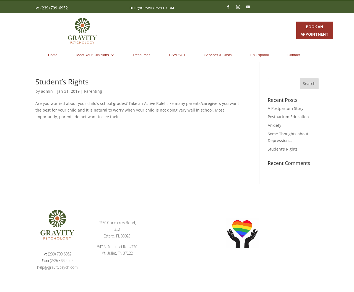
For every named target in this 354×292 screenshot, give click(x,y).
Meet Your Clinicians (92, 55)
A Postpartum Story (285, 108)
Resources (141, 55)
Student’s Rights (61, 82)
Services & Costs (218, 55)
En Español (259, 55)
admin (47, 91)
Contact (293, 55)
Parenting (93, 91)
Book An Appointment (315, 30)
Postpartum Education (288, 116)
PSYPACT (177, 55)
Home (53, 55)
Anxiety (274, 125)
